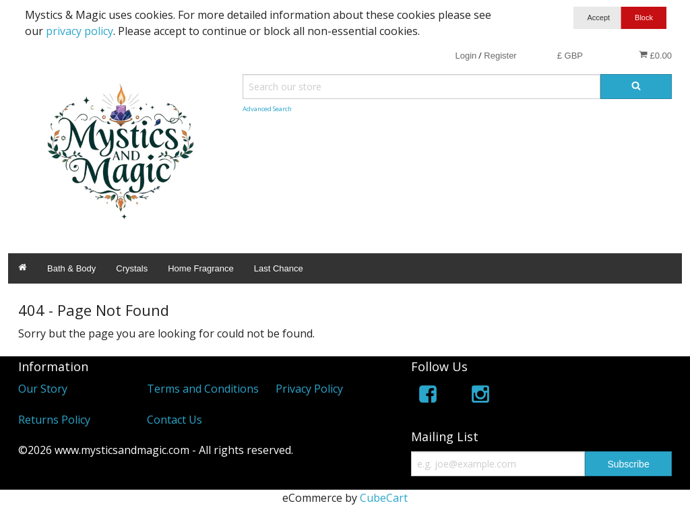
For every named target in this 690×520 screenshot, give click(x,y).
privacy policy (79, 31)
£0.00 (655, 55)
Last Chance (278, 268)
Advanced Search (267, 108)
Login (465, 56)
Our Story (42, 388)
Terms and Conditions (203, 388)
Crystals (132, 268)
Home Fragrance (201, 268)
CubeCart (384, 497)
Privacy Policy (309, 388)
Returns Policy (54, 419)
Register (500, 56)
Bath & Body (71, 268)
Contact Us (174, 419)
